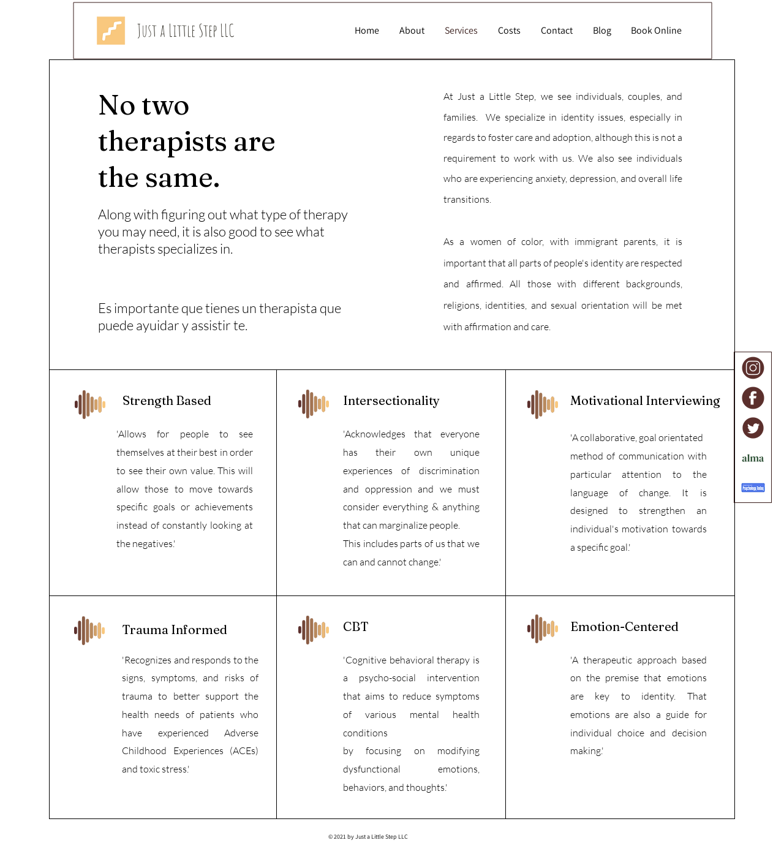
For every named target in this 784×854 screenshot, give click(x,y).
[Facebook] (753, 398)
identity (657, 696)
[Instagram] (753, 368)
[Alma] (753, 458)
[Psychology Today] (753, 488)
